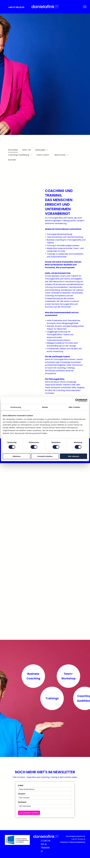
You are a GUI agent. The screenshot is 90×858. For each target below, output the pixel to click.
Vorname (22, 794)
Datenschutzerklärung (77, 842)
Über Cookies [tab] (74, 407)
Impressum (64, 842)
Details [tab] (45, 407)
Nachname (22, 802)
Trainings (52, 698)
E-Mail (21, 785)
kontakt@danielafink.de (75, 836)
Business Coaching (33, 676)
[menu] (85, 7)
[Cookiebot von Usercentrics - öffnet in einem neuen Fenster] (77, 400)
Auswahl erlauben (45, 456)
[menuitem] (13, 149)
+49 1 (73, 839)
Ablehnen (17, 456)
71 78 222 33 (80, 839)
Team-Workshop (68, 676)
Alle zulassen (73, 456)
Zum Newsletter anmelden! (29, 813)
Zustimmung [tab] (15, 407)
